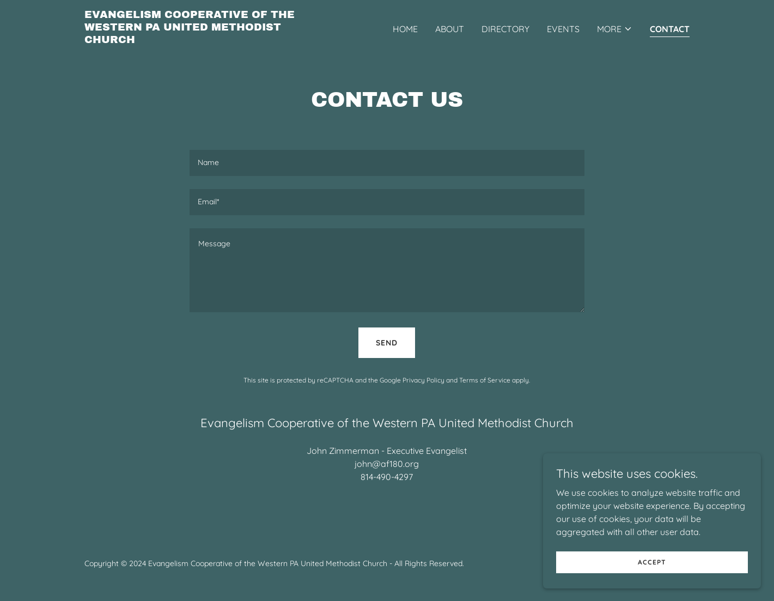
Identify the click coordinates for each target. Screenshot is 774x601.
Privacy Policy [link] (423, 380)
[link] (190, 39)
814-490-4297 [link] (387, 476)
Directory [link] (505, 28)
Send (387, 343)
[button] (614, 28)
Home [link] (405, 28)
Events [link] (563, 28)
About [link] (449, 28)
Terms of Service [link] (484, 380)
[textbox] (387, 163)
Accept (652, 562)
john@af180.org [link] (387, 463)
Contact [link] (670, 28)
